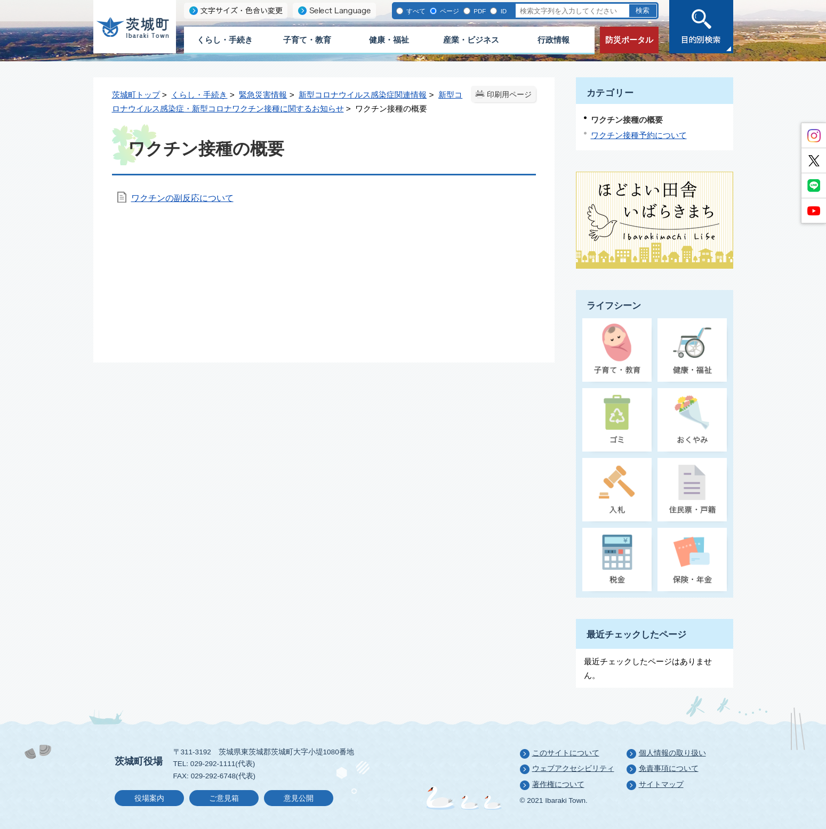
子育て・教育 (307, 39)
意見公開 (299, 798)
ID (503, 10)
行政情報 (554, 39)
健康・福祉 (389, 39)
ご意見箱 (224, 798)
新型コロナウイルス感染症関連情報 (363, 94)
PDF (479, 10)
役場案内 (149, 798)
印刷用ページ (509, 95)
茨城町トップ (136, 94)
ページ (448, 10)
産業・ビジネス (471, 39)
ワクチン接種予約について (639, 135)
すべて (415, 10)
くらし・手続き (225, 39)
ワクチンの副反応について (182, 198)
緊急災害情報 (263, 94)
